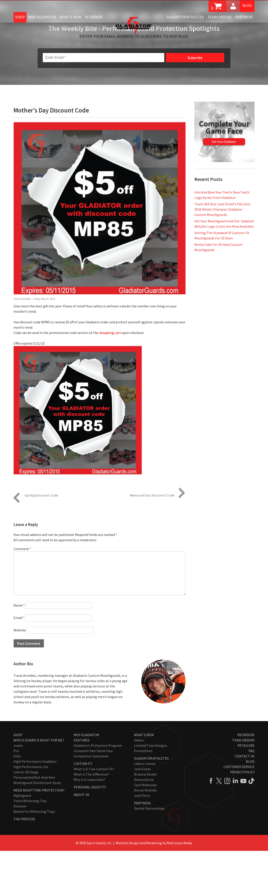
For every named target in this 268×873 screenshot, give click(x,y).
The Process (24, 841)
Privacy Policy (242, 794)
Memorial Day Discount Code (152, 517)
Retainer (20, 828)
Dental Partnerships (149, 830)
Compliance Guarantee (91, 778)
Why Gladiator (42, 17)
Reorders (94, 17)
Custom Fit (83, 786)
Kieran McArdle (145, 812)
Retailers (246, 767)
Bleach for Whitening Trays (34, 833)
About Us (81, 817)
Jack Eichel (142, 791)
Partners (244, 17)
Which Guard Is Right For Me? (38, 762)
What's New (70, 17)
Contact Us (245, 778)
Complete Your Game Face (93, 773)
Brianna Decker (145, 796)
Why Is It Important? (89, 801)
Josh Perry (142, 817)
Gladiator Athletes (185, 17)
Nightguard (22, 817)
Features (82, 762)
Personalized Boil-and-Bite (34, 799)
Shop (20, 17)
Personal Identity (90, 809)
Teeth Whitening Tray (29, 823)
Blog (247, 6)
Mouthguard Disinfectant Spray (37, 805)
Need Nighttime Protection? (39, 812)
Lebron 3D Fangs (25, 794)
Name (19, 627)
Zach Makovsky (145, 807)
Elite (17, 778)
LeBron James (145, 786)
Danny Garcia (144, 801)
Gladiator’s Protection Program (98, 767)
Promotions (143, 773)
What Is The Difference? (91, 796)
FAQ (252, 773)
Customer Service (239, 789)
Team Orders (219, 17)
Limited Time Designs (150, 767)
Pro (16, 773)
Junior (18, 767)
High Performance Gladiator (35, 783)
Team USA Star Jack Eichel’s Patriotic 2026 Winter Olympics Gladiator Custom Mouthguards (222, 231)
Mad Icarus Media (179, 865)
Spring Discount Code (41, 517)
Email (19, 640)
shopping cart (110, 355)
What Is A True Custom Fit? (94, 791)
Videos (139, 762)
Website (19, 652)
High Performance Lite (30, 789)
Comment (22, 571)
